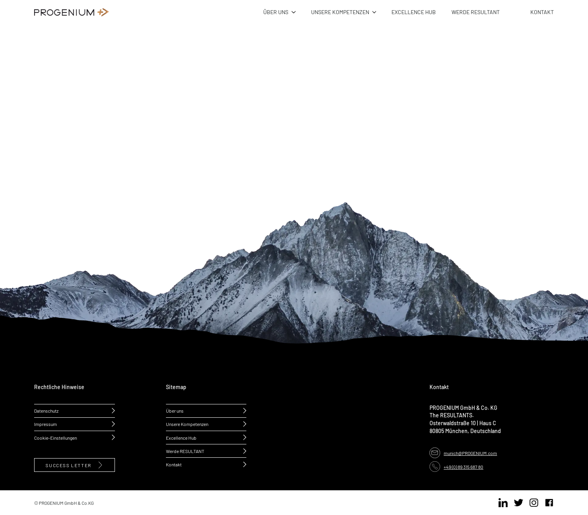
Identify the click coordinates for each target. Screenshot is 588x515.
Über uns (175, 410)
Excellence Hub (181, 437)
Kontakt (174, 464)
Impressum (45, 423)
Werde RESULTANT (185, 451)
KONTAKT (542, 11)
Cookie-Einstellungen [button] (55, 437)
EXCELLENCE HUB (413, 11)
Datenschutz (46, 410)
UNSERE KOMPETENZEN (340, 11)
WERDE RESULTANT (475, 11)
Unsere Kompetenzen (187, 423)
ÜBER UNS (275, 11)
